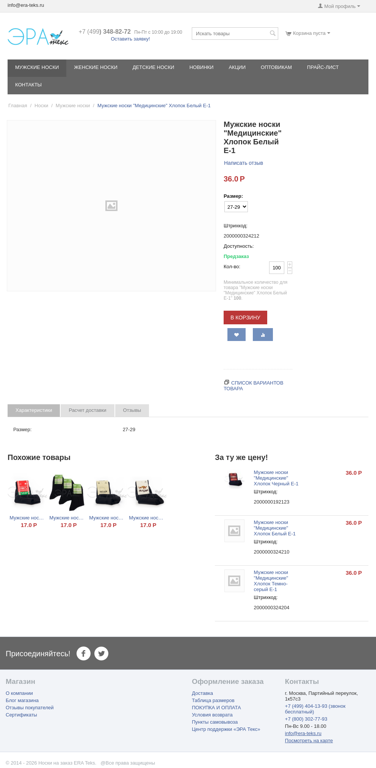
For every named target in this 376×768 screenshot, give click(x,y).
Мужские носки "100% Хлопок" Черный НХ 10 (27, 518)
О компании (19, 693)
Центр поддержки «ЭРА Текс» (226, 729)
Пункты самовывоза (215, 722)
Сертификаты (21, 715)
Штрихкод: (236, 225)
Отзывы (132, 410)
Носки (41, 105)
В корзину (245, 317)
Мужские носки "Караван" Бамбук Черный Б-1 (67, 518)
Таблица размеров (213, 700)
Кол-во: (232, 266)
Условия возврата (212, 715)
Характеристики (34, 410)
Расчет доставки (87, 410)
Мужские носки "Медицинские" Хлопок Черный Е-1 (276, 477)
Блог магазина (22, 700)
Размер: (233, 196)
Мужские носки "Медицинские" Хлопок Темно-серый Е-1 (271, 580)
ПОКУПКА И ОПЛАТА (216, 707)
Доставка (202, 693)
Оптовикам (276, 67)
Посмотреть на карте (309, 740)
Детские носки (153, 67)
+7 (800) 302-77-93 (306, 719)
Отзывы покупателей (30, 707)
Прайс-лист (323, 67)
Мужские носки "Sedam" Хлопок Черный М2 (107, 518)
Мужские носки (37, 67)
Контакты (28, 85)
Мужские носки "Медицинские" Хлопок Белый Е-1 (275, 528)
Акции (237, 67)
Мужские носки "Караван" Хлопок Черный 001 (147, 518)
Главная (17, 105)
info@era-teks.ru (303, 733)
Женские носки (95, 67)
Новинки (202, 67)
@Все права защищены (127, 763)
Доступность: (239, 246)
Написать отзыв (243, 163)
